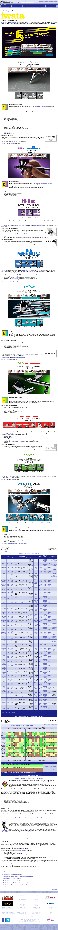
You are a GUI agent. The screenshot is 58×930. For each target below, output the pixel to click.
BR (11, 731)
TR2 (22, 731)
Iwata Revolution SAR (4, 668)
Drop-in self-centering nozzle (54, 621)
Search (19, 2)
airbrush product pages (16, 878)
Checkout (50, 909)
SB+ (36, 731)
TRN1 (7, 731)
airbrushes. (21, 281)
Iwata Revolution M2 (4, 691)
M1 (14, 731)
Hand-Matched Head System (54, 560)
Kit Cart (50, 908)
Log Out (50, 914)
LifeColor (5, 911)
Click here (3, 143)
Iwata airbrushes (4, 22)
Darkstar (9, 913)
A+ (32, 729)
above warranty (37, 819)
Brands (22, 903)
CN (7, 729)
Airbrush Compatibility (36, 913)
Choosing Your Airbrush (22, 908)
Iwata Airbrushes (22, 909)
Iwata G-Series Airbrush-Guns (42, 527)
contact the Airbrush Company (19, 828)
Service (36, 895)
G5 (31, 729)
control (15, 220)
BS (23, 731)
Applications (22, 904)
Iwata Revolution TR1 (4, 676)
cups (24, 696)
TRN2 (10, 731)
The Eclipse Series (5, 357)
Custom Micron (12, 111)
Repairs (36, 896)
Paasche (13, 913)
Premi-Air (3, 912)
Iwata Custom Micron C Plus (3, 572)
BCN (9, 729)
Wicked (6, 913)
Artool (3, 911)
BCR (18, 731)
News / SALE (38, 6)
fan (32, 598)
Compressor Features (36, 911)
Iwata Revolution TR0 (4, 672)
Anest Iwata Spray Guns (23, 543)
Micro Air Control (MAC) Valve (36, 186)
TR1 (20, 731)
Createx (3, 913)
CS (24, 731)
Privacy (50, 912)
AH (39, 729)
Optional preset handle (36, 695)
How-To (14, 6)
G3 (30, 731)
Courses (22, 905)
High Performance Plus (14, 281)
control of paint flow (35, 274)
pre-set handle (40, 225)
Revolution (12, 451)
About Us (22, 898)
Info (25, 6)
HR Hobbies (10, 911)
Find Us (22, 896)
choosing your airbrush (17, 874)
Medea (9, 909)
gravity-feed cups (15, 278)
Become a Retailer (22, 899)
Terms (36, 904)
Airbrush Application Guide (22, 912)
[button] (42, 1)
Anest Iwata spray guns (14, 22)
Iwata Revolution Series (14, 398)
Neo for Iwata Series (24, 398)
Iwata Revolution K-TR (3, 684)
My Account (50, 911)
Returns (36, 903)
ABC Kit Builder (36, 914)
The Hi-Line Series (5, 225)
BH (39, 731)
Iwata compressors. (23, 880)
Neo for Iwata (12, 479)
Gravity (16, 559)
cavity (21, 581)
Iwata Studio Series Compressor (41, 842)
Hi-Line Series (35, 183)
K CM (56, 731)
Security (36, 905)
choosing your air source (18, 882)
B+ (32, 731)
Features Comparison (22, 911)
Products (4, 6)
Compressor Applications (36, 912)
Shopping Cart (50, 907)
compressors (5, 909)
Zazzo (12, 909)
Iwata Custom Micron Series (40, 106)
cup (21, 561)
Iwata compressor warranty (11, 835)
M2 (16, 731)
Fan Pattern (54, 597)
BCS (28, 731)
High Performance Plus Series (46, 183)
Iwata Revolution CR (4, 660)
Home (2, 4)
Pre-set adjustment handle (9, 130)
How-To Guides (22, 914)
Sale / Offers (36, 898)
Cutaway (36, 570)
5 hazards (16, 876)
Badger (4, 914)
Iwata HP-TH (3, 597)
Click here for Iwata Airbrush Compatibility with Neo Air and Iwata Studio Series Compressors (50, 768)
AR (11, 729)
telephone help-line (28, 831)
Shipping (36, 901)
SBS (26, 731)
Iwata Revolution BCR (4, 664)
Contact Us (22, 895)
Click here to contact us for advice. (10, 886)
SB (42, 731)
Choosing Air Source (36, 908)
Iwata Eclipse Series (27, 333)
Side (16, 564)
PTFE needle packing (10, 434)
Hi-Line (11, 246)
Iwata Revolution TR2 (4, 680)
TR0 (20, 729)
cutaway (35, 225)
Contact (48, 6)
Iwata (5, 4)
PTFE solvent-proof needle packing (21, 225)
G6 (31, 731)
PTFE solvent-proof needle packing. (18, 357)
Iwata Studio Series (36, 909)
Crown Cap (6, 129)
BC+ (37, 731)
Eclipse (11, 359)
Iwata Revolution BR (4, 657)
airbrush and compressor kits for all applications (20, 884)
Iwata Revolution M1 (4, 687)
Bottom (16, 637)
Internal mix (6, 436)
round (29, 597)
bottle (21, 617)
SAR (18, 729)
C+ (34, 731)
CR (13, 731)
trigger (10, 127)
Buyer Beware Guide (22, 913)
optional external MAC (45, 560)
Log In (50, 913)
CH (40, 731)
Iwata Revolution (4, 431)
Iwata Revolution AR (4, 653)
